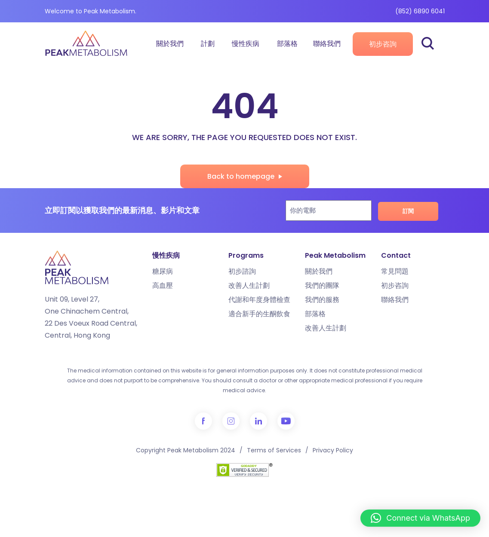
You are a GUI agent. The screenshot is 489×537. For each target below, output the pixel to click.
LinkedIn (258, 421)
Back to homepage (240, 176)
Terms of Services (274, 450)
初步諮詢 (242, 271)
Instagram (231, 421)
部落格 (287, 44)
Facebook (203, 421)
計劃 (208, 44)
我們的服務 (322, 300)
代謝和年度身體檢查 (259, 300)
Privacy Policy (333, 450)
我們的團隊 (322, 285)
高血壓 (162, 285)
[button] (420, 518)
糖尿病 (162, 271)
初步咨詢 (383, 44)
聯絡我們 (327, 44)
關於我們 (170, 44)
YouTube (286, 421)
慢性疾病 (245, 44)
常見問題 (395, 271)
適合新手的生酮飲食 (259, 314)
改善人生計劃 (249, 285)
